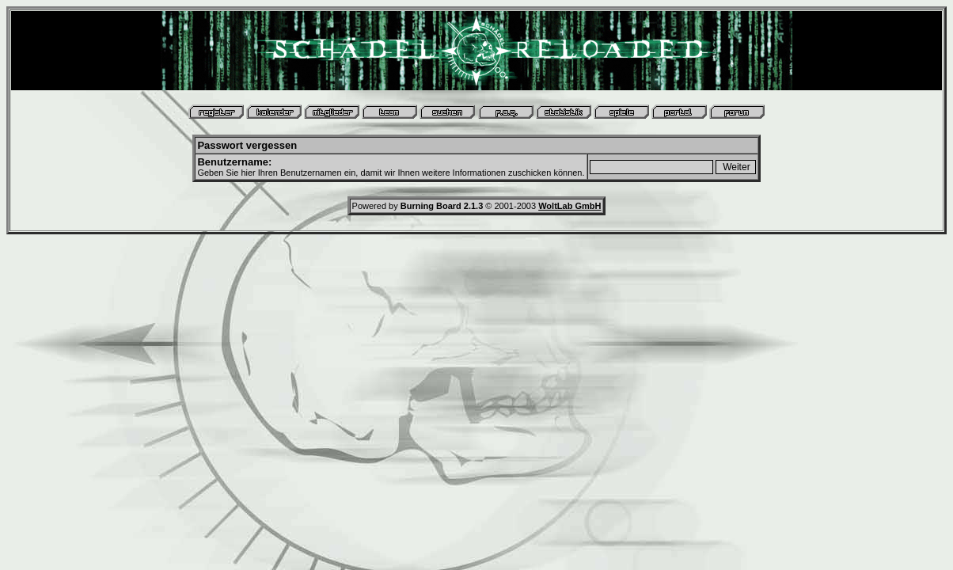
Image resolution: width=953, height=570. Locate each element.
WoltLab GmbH (569, 206)
